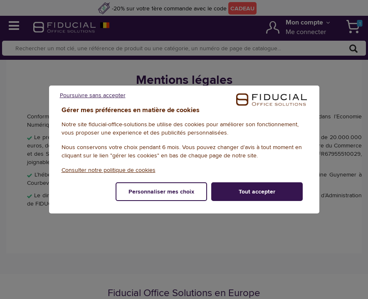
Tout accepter (257, 191)
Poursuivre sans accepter (93, 95)
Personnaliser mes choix (161, 191)
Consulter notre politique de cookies (109, 170)
